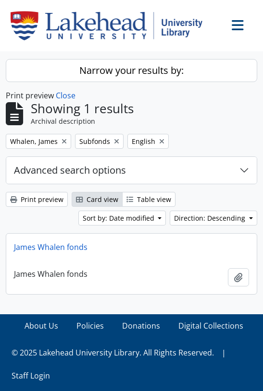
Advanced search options (70, 170)
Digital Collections (210, 325)
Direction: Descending (210, 218)
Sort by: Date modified (119, 218)
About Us (41, 325)
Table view (148, 199)
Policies (90, 325)
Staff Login (31, 375)
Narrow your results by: (131, 70)
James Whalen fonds (51, 247)
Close (65, 95)
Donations (141, 325)
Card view (97, 199)
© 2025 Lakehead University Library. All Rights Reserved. (113, 352)
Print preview (36, 199)
